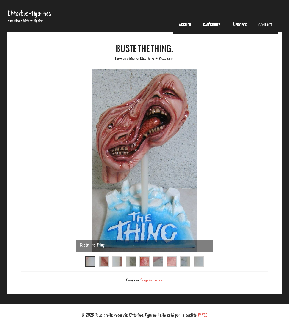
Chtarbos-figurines (29, 13)
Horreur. (158, 280)
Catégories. (147, 280)
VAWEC (202, 315)
